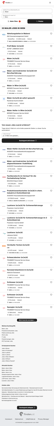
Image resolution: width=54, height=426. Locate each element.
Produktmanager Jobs (8, 339)
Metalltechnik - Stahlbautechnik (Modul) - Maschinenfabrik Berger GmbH (22, 396)
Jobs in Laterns (6, 354)
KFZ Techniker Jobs (7, 341)
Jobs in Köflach (6, 359)
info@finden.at (30, 419)
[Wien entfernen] (4, 17)
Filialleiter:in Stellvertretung (9, 398)
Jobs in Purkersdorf (7, 350)
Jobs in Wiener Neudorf (8, 361)
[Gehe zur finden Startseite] (7, 2)
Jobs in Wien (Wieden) (8, 357)
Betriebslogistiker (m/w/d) (9, 400)
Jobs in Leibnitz (6, 352)
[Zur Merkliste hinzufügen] (51, 34)
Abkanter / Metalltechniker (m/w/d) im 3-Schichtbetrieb (17, 392)
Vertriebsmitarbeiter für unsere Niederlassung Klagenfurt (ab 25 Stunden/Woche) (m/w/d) (27, 390)
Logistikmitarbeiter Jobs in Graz (10, 376)
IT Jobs (4, 337)
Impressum (8, 419)
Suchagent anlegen (27, 407)
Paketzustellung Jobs (8, 333)
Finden (39, 21)
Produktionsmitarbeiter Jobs (10, 330)
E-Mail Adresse (7, 134)
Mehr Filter (14, 21)
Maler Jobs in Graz (7, 370)
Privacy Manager (43, 419)
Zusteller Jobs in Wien (8, 380)
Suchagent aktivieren (28, 141)
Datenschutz (19, 419)
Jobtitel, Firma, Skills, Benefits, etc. (11, 10)
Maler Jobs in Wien (7, 368)
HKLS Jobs (5, 335)
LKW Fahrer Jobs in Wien (9, 378)
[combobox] (27, 11)
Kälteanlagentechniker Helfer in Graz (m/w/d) (14, 394)
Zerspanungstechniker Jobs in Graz (11, 374)
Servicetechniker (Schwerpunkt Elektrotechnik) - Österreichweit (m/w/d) (22, 388)
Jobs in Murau (5, 348)
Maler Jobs (5, 328)
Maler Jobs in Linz (7, 372)
